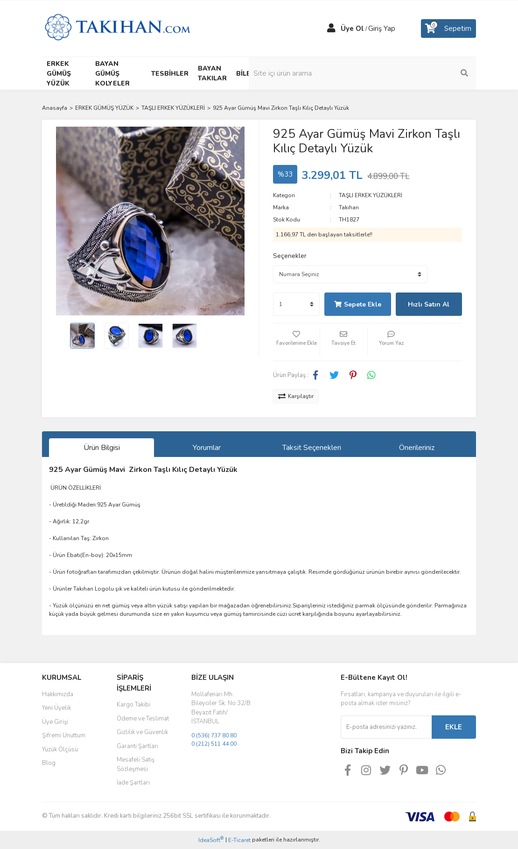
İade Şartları (133, 782)
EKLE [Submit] (453, 727)
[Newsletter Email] (386, 727)
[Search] (427, 73)
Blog (49, 763)
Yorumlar (207, 447)
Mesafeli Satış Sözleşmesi (135, 764)
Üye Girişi (55, 722)
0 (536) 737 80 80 (214, 735)
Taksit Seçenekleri (311, 447)
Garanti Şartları (137, 746)
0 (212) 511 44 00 (214, 744)
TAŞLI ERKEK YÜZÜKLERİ (370, 195)
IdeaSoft (211, 840)
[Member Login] (331, 28)
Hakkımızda (57, 694)
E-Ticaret (239, 840)
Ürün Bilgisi (102, 447)
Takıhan (349, 207)
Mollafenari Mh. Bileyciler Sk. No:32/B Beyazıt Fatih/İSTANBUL (221, 708)
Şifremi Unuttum (63, 735)
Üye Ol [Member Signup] (352, 28)
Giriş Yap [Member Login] (381, 28)
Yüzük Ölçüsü (60, 749)
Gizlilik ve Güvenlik (142, 732)
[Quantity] (296, 304)
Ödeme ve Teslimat (143, 718)
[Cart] (448, 28)
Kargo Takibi (133, 704)
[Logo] (117, 28)
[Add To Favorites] (296, 342)
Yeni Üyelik (56, 708)
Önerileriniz (416, 447)
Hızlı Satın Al (428, 304)
